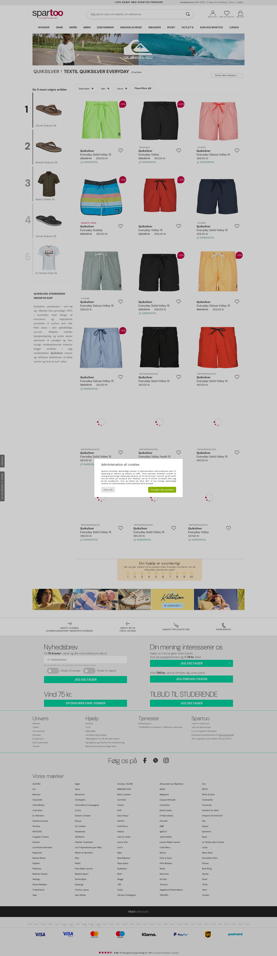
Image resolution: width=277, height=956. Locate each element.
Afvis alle (108, 489)
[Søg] (187, 14)
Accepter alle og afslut (162, 489)
